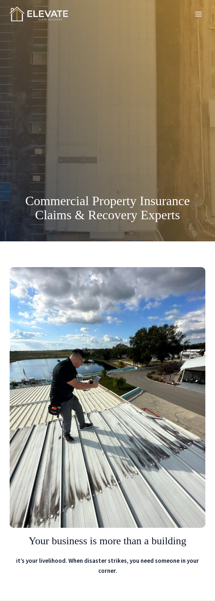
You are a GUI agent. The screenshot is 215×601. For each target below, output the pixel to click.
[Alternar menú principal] (198, 14)
